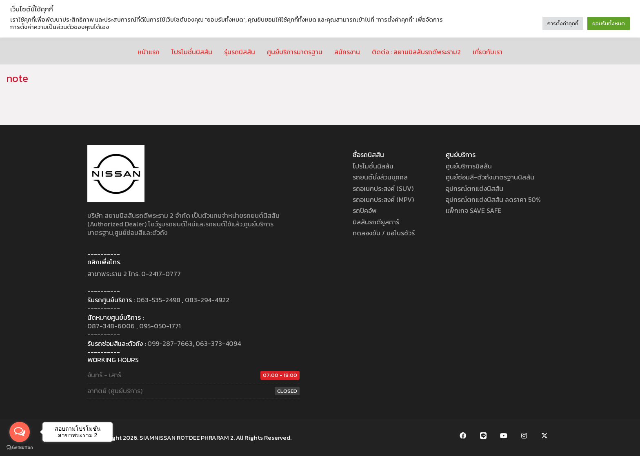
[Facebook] (463, 435)
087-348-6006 (111, 326)
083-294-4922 (207, 300)
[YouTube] (504, 435)
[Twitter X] (544, 435)
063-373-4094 (218, 343)
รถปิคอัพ (365, 210)
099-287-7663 (170, 343)
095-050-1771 (160, 326)
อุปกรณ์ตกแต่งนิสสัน (474, 188)
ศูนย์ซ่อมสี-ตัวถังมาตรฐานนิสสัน (490, 177)
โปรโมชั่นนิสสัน (373, 166)
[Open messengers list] (19, 432)
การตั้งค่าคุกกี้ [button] (562, 23)
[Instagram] (524, 435)
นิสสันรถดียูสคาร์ (376, 222)
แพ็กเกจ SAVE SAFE (473, 210)
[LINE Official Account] (483, 435)
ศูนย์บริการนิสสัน (469, 166)
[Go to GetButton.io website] (20, 447)
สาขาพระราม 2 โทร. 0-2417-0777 (134, 274)
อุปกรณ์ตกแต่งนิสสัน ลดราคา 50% (493, 199)
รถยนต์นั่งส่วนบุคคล (380, 177)
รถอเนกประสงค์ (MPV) (383, 199)
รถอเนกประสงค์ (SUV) (383, 188)
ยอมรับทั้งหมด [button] (608, 23)
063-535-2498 (158, 300)
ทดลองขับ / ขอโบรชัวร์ (384, 233)
